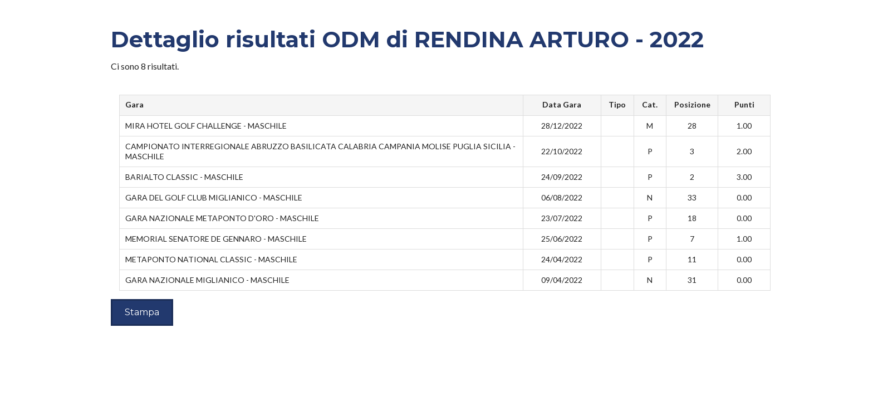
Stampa (142, 312)
